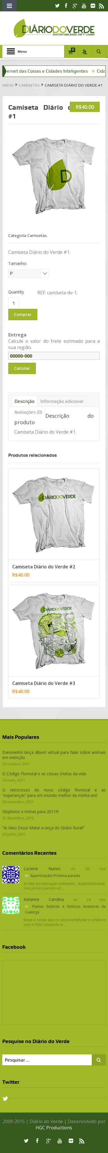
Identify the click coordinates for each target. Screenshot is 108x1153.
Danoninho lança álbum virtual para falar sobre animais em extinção (54, 755)
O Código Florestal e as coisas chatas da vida (44, 773)
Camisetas (29, 85)
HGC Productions (54, 1128)
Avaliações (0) (28, 412)
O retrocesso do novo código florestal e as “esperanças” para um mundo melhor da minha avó (54, 792)
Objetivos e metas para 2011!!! (30, 811)
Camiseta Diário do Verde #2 (43, 567)
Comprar (23, 314)
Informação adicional (61, 401)
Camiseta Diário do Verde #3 (43, 683)
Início (8, 85)
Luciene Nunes (42, 868)
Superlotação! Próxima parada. (55, 875)
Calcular (22, 368)
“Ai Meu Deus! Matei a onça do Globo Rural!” (43, 827)
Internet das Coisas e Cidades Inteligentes (48, 71)
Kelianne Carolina (44, 899)
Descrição (24, 401)
